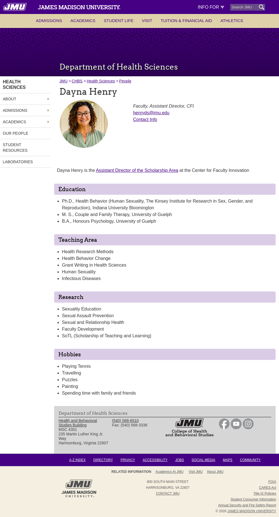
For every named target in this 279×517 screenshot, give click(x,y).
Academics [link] (14, 122)
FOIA (272, 482)
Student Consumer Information (253, 499)
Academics (83, 20)
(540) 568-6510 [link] (125, 420)
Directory (103, 460)
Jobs (179, 460)
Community (250, 460)
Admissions (49, 20)
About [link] (9, 99)
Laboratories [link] (18, 162)
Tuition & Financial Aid (186, 20)
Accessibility (155, 460)
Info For (211, 7)
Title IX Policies (264, 493)
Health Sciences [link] (14, 84)
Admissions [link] (15, 110)
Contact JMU (168, 493)
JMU (63, 81)
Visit (147, 20)
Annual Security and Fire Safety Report (247, 505)
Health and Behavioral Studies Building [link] (78, 422)
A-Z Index (77, 460)
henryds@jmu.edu (151, 112)
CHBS (77, 81)
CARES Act (267, 488)
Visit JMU (196, 472)
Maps (227, 460)
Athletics (231, 20)
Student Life (118, 20)
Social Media (203, 460)
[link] (224, 428)
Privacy (128, 460)
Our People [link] (15, 133)
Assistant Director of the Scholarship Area (137, 170)
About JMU (215, 472)
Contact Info (145, 119)
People (125, 81)
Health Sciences (101, 81)
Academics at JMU (169, 472)
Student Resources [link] (15, 148)
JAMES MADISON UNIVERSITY (251, 511)
